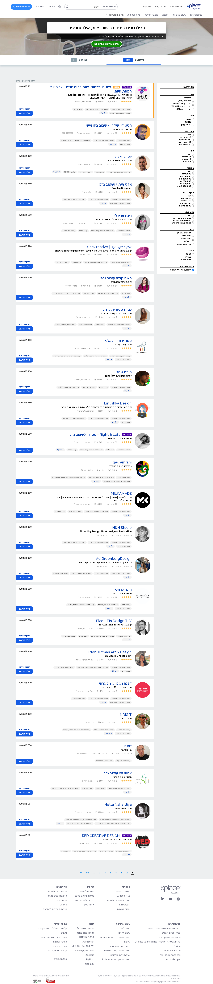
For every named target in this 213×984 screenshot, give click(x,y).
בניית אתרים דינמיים (123, 231)
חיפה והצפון (186, 238)
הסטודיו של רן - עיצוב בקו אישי (108, 125)
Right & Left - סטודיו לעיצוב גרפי (94, 434)
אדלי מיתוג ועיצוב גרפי (115, 184)
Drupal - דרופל (172, 959)
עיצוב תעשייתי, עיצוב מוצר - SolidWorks (92, 667)
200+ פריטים (185, 206)
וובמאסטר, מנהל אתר (170, 955)
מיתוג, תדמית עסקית (123, 851)
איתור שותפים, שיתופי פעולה (120, 262)
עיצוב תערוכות (125, 144)
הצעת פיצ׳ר (124, 904)
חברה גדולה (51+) (183, 109)
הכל (189, 135)
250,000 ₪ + (184, 181)
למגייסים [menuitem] (146, 6)
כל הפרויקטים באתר (57, 895)
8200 (188, 254)
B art (128, 746)
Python (90, 959)
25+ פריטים (185, 198)
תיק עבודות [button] (188, 192)
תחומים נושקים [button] (187, 266)
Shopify (110, 450)
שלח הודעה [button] (24, 113)
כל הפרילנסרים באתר (84, 900)
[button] (177, 87)
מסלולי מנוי (62, 900)
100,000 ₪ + (185, 179)
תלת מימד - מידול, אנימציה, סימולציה (101, 477)
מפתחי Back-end (85, 928)
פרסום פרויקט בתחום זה (106, 44)
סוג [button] (192, 94)
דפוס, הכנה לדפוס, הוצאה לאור (97, 109)
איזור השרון (186, 235)
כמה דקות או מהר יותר (181, 223)
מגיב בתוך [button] (189, 212)
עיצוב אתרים (78, 109)
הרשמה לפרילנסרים (57, 891)
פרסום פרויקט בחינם (84, 895)
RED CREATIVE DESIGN (101, 836)
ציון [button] (192, 151)
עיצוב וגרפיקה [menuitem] (179, 14)
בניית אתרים (174, 923)
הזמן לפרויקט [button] (24, 109)
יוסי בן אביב (123, 156)
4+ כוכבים (186, 159)
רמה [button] (192, 115)
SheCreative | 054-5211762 (109, 247)
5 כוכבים (187, 162)
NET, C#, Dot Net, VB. (82, 946)
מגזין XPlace (123, 895)
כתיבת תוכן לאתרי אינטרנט (54, 937)
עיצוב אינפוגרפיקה (123, 140)
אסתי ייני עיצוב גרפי (117, 773)
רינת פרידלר (122, 215)
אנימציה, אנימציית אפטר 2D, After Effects (68, 477)
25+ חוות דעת (185, 142)
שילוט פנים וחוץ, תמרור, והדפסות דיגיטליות (75, 140)
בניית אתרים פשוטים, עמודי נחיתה (119, 172)
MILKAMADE (121, 493)
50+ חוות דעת (185, 144)
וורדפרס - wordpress (169, 937)
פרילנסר (187, 98)
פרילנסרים (133, 60)
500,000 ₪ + (184, 184)
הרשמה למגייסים (86, 891)
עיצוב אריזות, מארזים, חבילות (120, 113)
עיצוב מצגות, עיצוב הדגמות (121, 199)
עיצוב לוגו (125, 928)
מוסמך (188, 119)
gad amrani (122, 462)
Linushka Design (118, 403)
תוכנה (91, 923)
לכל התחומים (60, 959)
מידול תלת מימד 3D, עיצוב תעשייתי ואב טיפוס (81, 820)
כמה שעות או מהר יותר (181, 220)
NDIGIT (126, 714)
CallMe (187, 122)
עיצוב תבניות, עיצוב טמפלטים (120, 203)
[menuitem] (59, 6)
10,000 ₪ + (185, 174)
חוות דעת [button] (189, 131)
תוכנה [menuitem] (165, 14)
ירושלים (187, 241)
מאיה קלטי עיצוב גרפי (116, 278)
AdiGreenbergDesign (114, 558)
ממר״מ (188, 257)
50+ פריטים (185, 201)
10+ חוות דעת (185, 139)
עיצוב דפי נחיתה (89, 293)
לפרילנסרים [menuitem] (160, 6)
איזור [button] (191, 229)
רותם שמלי (124, 372)
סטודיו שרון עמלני (118, 341)
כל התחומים (158, 36)
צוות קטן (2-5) (184, 100)
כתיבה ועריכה (60, 923)
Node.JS (89, 964)
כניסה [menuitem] (52, 6)
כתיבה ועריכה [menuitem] (151, 14)
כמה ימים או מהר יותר (181, 218)
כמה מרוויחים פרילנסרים (118, 900)
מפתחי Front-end (85, 932)
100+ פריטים (185, 203)
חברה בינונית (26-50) (181, 106)
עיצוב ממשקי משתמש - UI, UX (68, 387)
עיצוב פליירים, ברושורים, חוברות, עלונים (66, 293)
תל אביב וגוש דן (184, 233)
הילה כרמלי (123, 589)
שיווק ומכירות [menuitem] (133, 14)
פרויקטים (79, 60)
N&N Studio (122, 527)
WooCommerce (172, 950)
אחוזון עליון (186, 125)
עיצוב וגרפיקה (143, 36)
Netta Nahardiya (118, 804)
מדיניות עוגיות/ (51, 976)
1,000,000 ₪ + (184, 186)
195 (87, 872)
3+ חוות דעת (185, 137)
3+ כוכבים (186, 157)
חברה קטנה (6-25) (182, 103)
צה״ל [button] (191, 250)
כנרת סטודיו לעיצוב (117, 309)
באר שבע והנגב (184, 244)
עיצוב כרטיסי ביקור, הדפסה (121, 109)
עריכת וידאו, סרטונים (120, 955)
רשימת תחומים (123, 891)
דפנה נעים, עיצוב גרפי (115, 683)
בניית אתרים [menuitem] (196, 14)
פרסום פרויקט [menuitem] (21, 6)
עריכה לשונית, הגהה (57, 950)
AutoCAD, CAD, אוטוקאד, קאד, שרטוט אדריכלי (113, 823)
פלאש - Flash (69, 172)
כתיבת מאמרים (60, 946)
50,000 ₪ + (185, 176)
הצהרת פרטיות (39, 976)
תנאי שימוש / (63, 976)
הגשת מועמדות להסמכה (55, 909)
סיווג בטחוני (185, 260)
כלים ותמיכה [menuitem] (176, 6)
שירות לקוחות (123, 909)
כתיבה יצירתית (60, 941)
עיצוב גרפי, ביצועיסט (123, 359)
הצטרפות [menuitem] (40, 6)
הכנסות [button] (190, 168)
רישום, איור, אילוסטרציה (180, 270)
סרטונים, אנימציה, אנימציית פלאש (95, 356)
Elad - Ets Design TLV (114, 621)
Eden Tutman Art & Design (110, 652)
